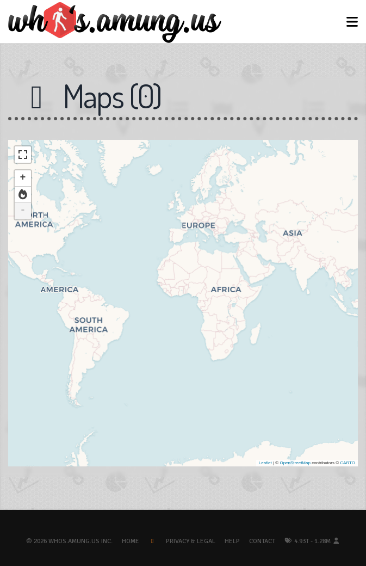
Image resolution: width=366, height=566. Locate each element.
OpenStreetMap (295, 462)
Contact (262, 541)
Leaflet (265, 462)
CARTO (347, 462)
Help (232, 541)
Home (130, 541)
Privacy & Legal (190, 541)
